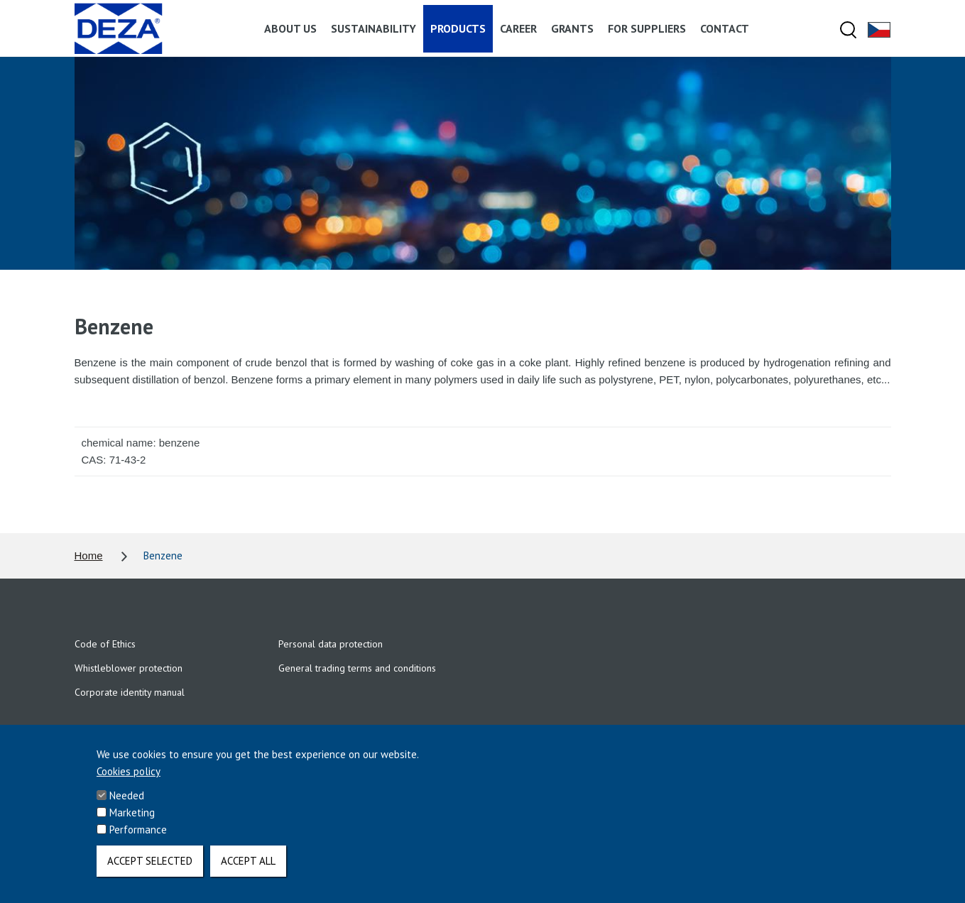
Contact (724, 28)
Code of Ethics (105, 643)
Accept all (248, 871)
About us (290, 28)
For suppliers (647, 28)
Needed (126, 806)
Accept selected (149, 871)
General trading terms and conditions (357, 668)
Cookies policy (128, 782)
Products (458, 28)
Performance (138, 840)
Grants (572, 28)
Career (518, 28)
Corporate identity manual (130, 692)
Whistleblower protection (128, 668)
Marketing (132, 823)
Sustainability (373, 28)
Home (89, 555)
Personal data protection (330, 643)
